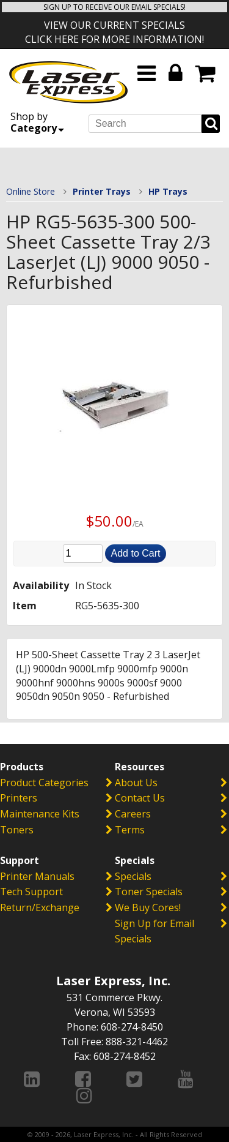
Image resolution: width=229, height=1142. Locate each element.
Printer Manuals (37, 876)
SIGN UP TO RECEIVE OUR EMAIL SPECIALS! (114, 7)
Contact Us (140, 798)
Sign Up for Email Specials (154, 931)
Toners (17, 829)
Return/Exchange (39, 907)
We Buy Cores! (148, 907)
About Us (136, 782)
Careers (133, 814)
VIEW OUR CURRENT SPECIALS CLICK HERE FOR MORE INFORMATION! (114, 32)
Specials (133, 876)
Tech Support (31, 891)
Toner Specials (149, 891)
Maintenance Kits (39, 814)
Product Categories (44, 782)
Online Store (30, 191)
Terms (130, 829)
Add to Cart (136, 553)
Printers (18, 798)
